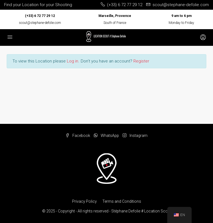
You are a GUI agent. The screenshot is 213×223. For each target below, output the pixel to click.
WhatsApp (107, 135)
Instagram (135, 135)
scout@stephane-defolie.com (40, 23)
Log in (72, 61)
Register (141, 61)
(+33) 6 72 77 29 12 (40, 16)
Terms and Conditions (121, 201)
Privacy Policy (84, 201)
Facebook (78, 135)
